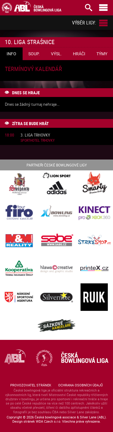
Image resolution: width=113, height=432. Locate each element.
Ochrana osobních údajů (80, 385)
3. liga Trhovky (35, 135)
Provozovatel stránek (30, 385)
